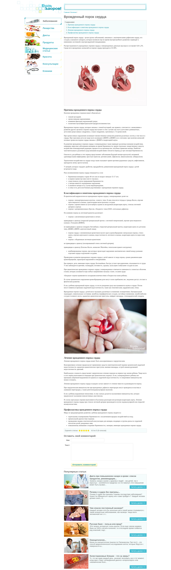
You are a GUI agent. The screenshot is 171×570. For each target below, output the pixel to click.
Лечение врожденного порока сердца (81, 30)
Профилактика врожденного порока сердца (83, 33)
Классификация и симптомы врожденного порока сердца (88, 27)
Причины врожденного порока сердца (81, 25)
